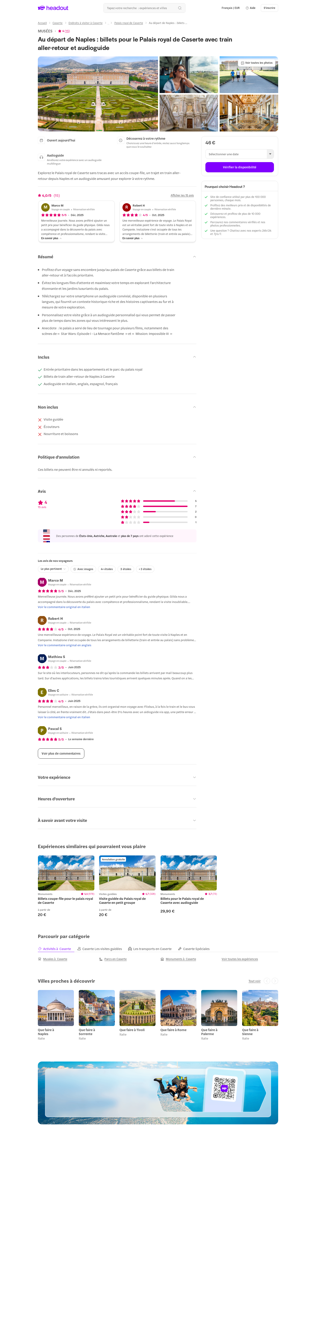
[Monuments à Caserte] (178, 959)
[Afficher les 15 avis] (182, 195)
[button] (250, 8)
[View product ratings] (64, 31)
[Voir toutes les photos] (256, 63)
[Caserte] (58, 22)
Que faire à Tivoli (132, 1030)
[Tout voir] (255, 981)
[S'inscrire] (269, 8)
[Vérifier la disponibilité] (239, 167)
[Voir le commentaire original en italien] (64, 607)
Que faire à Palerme (209, 1032)
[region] (158, 886)
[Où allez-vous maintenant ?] (144, 7)
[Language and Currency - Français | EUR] (231, 8)
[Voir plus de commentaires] (61, 753)
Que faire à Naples (46, 1032)
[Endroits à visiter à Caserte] (86, 22)
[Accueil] (42, 22)
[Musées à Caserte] (52, 959)
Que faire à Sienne (250, 1032)
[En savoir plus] (51, 238)
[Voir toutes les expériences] (240, 959)
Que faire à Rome (173, 1030)
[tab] (57, 948)
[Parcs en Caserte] (113, 959)
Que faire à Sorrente (87, 1032)
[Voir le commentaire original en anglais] (64, 645)
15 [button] (67, 31)
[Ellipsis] (108, 24)
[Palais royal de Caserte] (128, 22)
